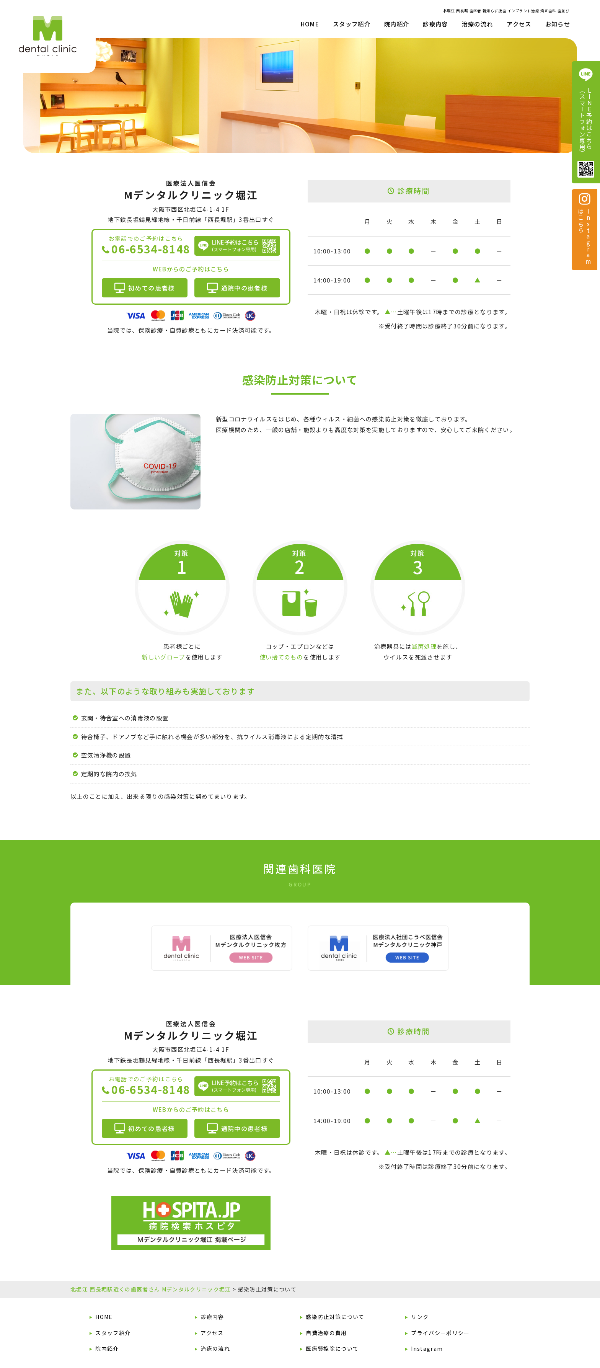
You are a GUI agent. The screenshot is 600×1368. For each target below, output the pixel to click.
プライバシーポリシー (440, 1332)
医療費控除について (332, 1348)
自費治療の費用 (326, 1332)
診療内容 (212, 1317)
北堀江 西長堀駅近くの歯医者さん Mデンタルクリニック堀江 (150, 1289)
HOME (310, 24)
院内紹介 (107, 1348)
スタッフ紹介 (351, 24)
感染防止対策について (335, 1317)
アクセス (519, 24)
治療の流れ (477, 24)
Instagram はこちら (584, 228)
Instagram (427, 1348)
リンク (420, 1317)
